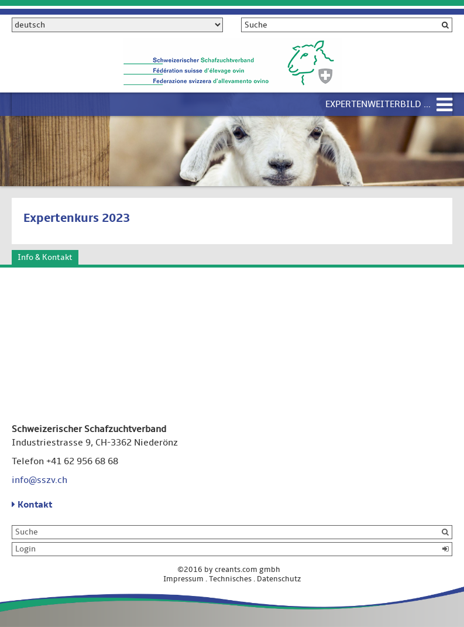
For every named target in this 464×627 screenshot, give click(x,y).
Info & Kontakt (45, 257)
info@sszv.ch (39, 480)
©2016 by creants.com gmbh (232, 569)
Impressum (183, 579)
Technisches (230, 579)
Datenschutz (279, 579)
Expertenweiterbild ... (378, 104)
